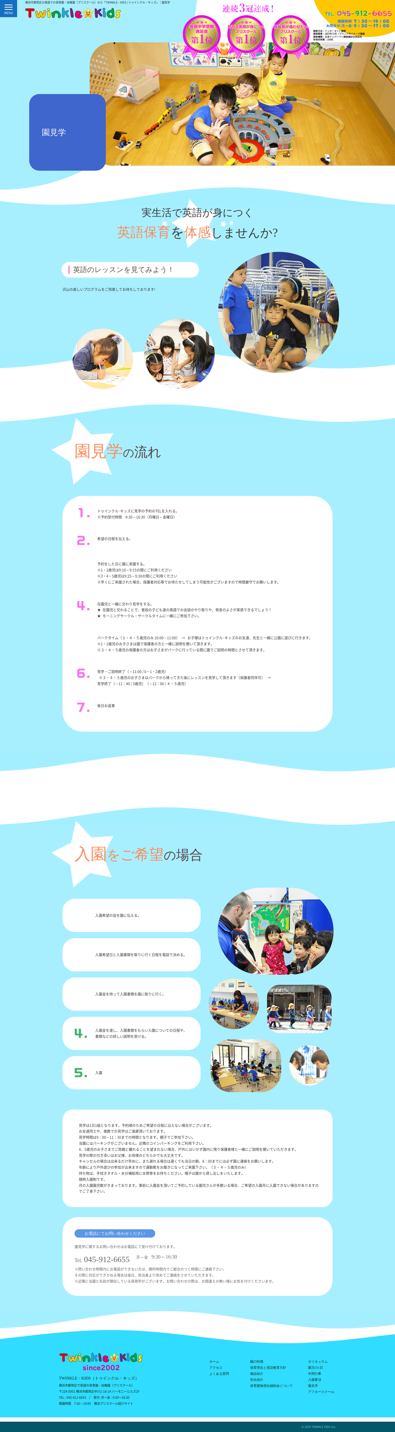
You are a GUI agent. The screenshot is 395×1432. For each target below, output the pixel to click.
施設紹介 (256, 1374)
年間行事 (314, 1374)
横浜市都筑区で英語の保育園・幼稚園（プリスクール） (97, 1385)
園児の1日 (315, 1367)
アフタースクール (321, 1392)
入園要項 (314, 1380)
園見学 (313, 1386)
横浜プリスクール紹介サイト (113, 1403)
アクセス (215, 1367)
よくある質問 (219, 1374)
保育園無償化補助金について (271, 1386)
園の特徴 (256, 1361)
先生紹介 (256, 1380)
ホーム (214, 1361)
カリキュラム (318, 1361)
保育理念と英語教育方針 (268, 1367)
